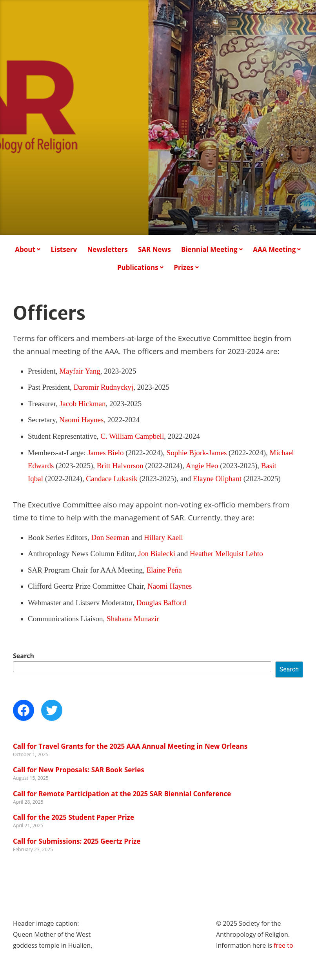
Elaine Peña (164, 570)
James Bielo (105, 453)
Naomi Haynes (81, 420)
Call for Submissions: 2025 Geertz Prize (76, 841)
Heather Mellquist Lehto (226, 553)
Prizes (183, 267)
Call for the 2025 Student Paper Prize (73, 817)
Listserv (64, 249)
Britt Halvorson (120, 465)
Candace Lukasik (111, 478)
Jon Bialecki (156, 553)
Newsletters (107, 249)
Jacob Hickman (83, 403)
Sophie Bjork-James (197, 453)
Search (23, 655)
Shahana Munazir (133, 619)
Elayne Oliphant (217, 478)
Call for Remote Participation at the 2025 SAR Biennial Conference (122, 793)
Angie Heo (202, 465)
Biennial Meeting (209, 249)
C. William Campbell (132, 436)
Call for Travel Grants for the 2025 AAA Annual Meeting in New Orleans (130, 746)
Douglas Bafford (161, 602)
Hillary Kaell (163, 537)
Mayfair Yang (79, 371)
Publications (137, 267)
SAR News (154, 249)
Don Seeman (110, 537)
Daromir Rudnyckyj (104, 387)
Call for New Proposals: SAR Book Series (78, 769)
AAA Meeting (274, 249)
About (25, 249)
